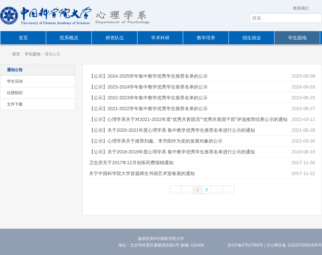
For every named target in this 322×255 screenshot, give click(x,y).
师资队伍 (114, 37)
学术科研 (160, 37)
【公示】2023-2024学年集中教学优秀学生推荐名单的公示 (148, 86)
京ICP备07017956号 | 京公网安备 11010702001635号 (274, 245)
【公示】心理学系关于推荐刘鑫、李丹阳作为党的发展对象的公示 (155, 141)
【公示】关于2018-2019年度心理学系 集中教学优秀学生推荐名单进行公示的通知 (172, 151)
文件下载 (15, 104)
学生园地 (297, 37)
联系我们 (301, 8)
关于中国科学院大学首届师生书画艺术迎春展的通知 (142, 173)
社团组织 (15, 92)
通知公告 (15, 70)
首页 (23, 37)
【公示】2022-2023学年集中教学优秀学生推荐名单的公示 (148, 97)
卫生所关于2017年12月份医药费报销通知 (131, 162)
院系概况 (69, 37)
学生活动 (15, 81)
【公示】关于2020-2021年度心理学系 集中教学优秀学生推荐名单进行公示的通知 (172, 130)
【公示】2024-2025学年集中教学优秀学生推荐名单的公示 (148, 76)
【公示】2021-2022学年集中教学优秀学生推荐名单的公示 (148, 108)
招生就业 (251, 37)
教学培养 (206, 37)
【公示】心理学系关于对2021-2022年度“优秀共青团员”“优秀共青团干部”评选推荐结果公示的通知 (188, 119)
